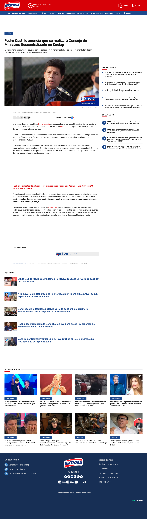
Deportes (60, 13)
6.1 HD (126, 5)
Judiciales (70, 13)
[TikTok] (81, 476)
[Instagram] (75, 476)
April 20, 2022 (66, 254)
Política (43, 13)
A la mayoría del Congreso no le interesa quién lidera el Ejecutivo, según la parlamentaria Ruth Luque (58, 295)
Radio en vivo (105, 482)
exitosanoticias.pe (17, 469)
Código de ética (106, 460)
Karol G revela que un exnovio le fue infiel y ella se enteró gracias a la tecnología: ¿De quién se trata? (56, 404)
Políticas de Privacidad (109, 477)
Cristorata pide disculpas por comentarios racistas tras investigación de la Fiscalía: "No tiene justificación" (55, 443)
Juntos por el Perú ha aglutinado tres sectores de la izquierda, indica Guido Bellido (124, 443)
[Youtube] (72, 476)
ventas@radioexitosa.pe (20, 465)
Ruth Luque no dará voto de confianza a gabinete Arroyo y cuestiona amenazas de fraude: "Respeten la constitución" (124, 74)
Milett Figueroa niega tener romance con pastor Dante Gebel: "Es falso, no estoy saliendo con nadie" (126, 404)
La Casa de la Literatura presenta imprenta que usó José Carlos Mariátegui (91, 442)
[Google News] (78, 476)
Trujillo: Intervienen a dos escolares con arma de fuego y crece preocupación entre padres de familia (90, 404)
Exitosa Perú (97, 13)
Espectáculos (82, 13)
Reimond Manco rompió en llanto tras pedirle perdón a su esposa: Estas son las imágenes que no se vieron (20, 443)
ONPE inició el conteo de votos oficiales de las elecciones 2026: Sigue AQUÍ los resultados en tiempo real (123, 130)
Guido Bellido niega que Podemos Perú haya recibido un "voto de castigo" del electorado (58, 280)
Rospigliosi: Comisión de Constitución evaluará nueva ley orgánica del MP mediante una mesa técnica (56, 325)
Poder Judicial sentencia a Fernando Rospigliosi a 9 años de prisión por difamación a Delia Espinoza (124, 147)
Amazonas (52, 207)
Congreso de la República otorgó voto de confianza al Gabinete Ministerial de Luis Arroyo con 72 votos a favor (53, 310)
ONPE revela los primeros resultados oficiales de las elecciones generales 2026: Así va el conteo (124, 122)
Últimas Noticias (19, 13)
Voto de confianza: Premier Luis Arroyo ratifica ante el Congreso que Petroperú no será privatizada (56, 340)
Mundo (51, 13)
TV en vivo (103, 468)
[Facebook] (65, 476)
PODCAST (139, 5)
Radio (118, 13)
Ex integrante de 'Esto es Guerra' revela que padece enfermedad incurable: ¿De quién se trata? (19, 404)
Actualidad (32, 13)
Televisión (109, 13)
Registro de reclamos (108, 464)
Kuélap (63, 126)
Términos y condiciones (109, 473)
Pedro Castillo (44, 124)
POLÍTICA (84, 264)
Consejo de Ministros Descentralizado (49, 264)
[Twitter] (68, 476)
